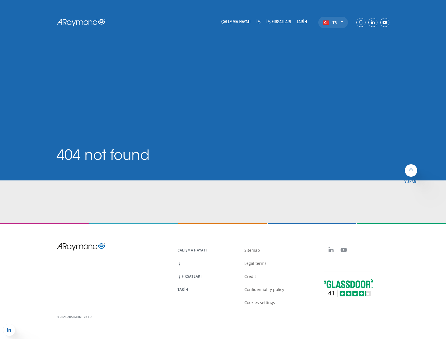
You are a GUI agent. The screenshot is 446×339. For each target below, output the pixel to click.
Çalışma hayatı (236, 22)
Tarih (302, 22)
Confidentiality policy (264, 289)
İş (258, 22)
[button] (9, 330)
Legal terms (255, 263)
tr (338, 22)
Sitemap (252, 250)
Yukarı (411, 182)
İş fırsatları (278, 22)
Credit (250, 276)
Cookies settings (259, 302)
